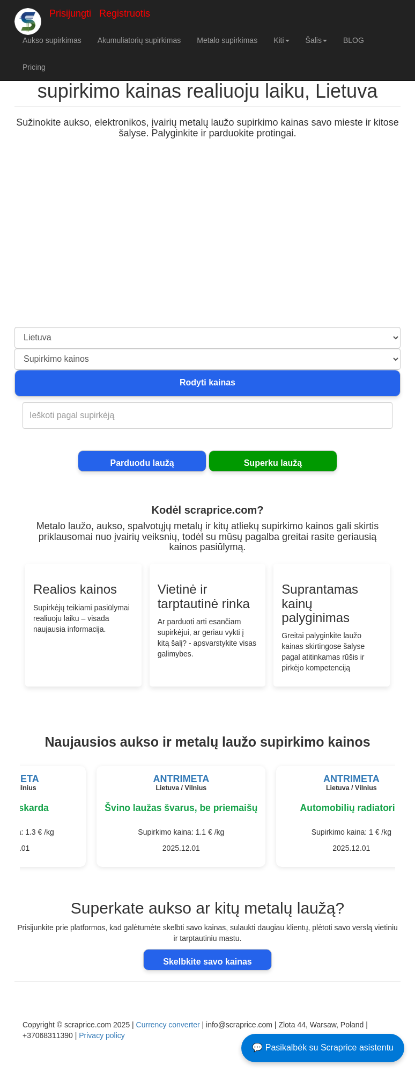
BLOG (353, 40)
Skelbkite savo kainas (207, 961)
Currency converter (168, 1024)
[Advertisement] (207, 246)
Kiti (281, 40)
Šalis (316, 40)
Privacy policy (102, 1035)
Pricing (34, 67)
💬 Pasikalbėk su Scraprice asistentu (323, 1047)
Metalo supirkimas (227, 40)
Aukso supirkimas (52, 40)
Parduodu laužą (142, 463)
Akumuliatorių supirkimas (139, 40)
